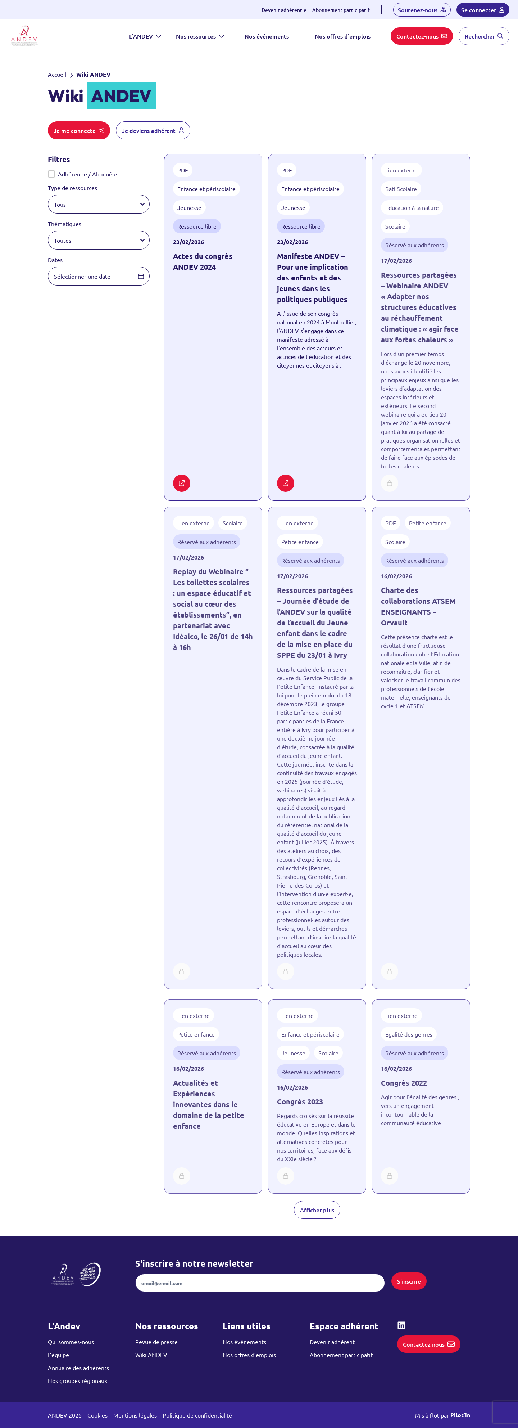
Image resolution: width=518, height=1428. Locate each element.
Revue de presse (156, 1341)
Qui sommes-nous (71, 1341)
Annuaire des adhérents (78, 1367)
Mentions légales (135, 1415)
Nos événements (267, 36)
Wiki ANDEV (151, 1354)
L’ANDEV (145, 36)
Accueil (57, 74)
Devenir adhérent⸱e (284, 9)
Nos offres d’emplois (343, 36)
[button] (99, 174)
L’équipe (58, 1354)
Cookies (97, 1415)
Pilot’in (460, 1415)
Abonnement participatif (341, 9)
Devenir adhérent (332, 1341)
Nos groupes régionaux (77, 1380)
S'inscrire (409, 1281)
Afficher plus (317, 1210)
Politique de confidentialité (197, 1415)
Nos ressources (200, 36)
